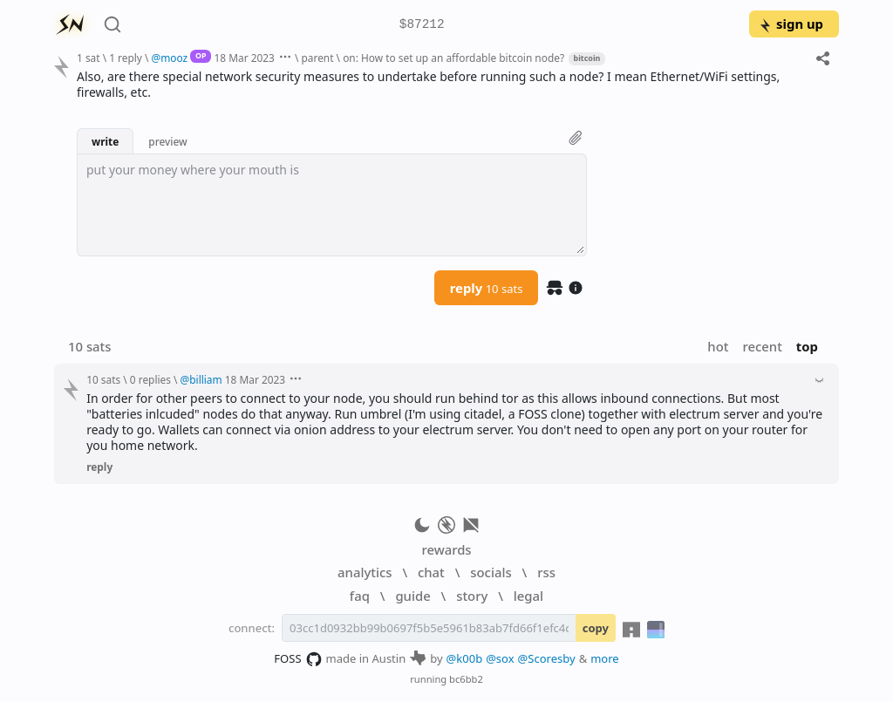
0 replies (150, 379)
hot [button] (717, 346)
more (604, 658)
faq (360, 595)
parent (318, 58)
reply (486, 287)
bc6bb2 (466, 678)
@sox (500, 658)
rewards (446, 549)
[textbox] (331, 205)
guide (412, 595)
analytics (364, 572)
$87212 (422, 25)
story (471, 595)
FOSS (298, 659)
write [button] (105, 141)
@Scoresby (547, 658)
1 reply (125, 58)
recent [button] (761, 346)
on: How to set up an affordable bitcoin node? (453, 58)
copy (596, 628)
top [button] (807, 346)
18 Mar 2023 (245, 58)
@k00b (464, 658)
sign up (790, 23)
